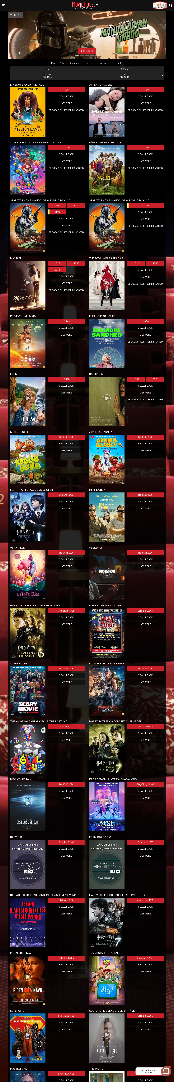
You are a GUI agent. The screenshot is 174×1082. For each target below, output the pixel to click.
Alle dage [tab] (126, 75)
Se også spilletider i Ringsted (66, 110)
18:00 (67, 379)
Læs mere (66, 103)
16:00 (146, 321)
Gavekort (90, 63)
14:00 (57, 205)
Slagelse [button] (86, 3)
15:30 (136, 263)
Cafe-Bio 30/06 (145, 1016)
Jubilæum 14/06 (145, 900)
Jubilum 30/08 (66, 495)
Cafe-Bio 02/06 (145, 610)
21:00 (54, 211)
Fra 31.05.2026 (145, 495)
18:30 (155, 263)
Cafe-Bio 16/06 (66, 958)
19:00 (136, 379)
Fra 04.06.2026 (66, 552)
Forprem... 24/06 (66, 1016)
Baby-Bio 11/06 (66, 842)
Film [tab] (47, 69)
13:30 (146, 147)
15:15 (57, 263)
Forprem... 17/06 (145, 958)
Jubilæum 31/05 (66, 610)
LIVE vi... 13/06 (66, 900)
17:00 (138, 205)
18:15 (76, 263)
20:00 (76, 205)
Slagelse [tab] (48, 75)
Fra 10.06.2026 (145, 437)
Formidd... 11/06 (145, 842)
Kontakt (103, 63)
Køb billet (87, 51)
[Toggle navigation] (3, 5)
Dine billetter (117, 63)
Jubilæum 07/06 (145, 726)
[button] (20, 53)
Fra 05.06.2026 (66, 437)
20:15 (57, 269)
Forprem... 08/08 (66, 1073)
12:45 (67, 89)
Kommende (75, 63)
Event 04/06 (66, 726)
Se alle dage (66, 96)
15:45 (67, 321)
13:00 (146, 89)
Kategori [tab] (125, 69)
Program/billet (58, 63)
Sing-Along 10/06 (145, 784)
